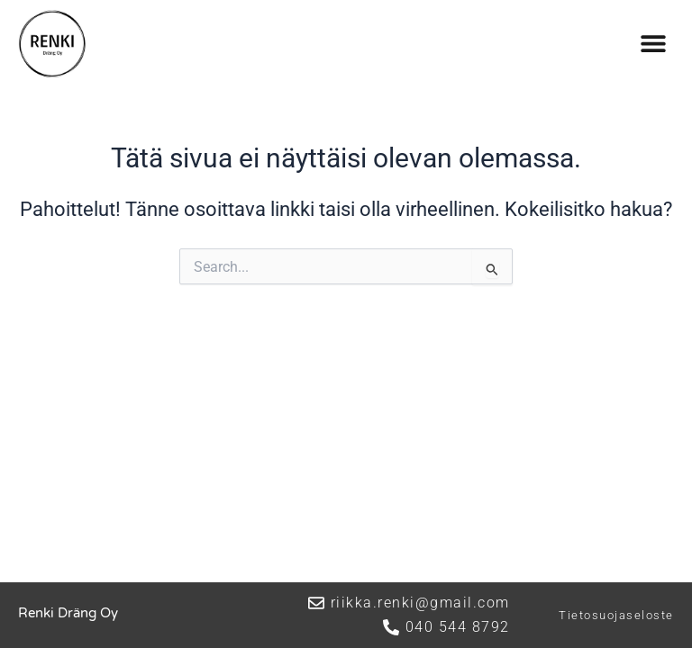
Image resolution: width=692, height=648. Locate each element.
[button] (653, 43)
